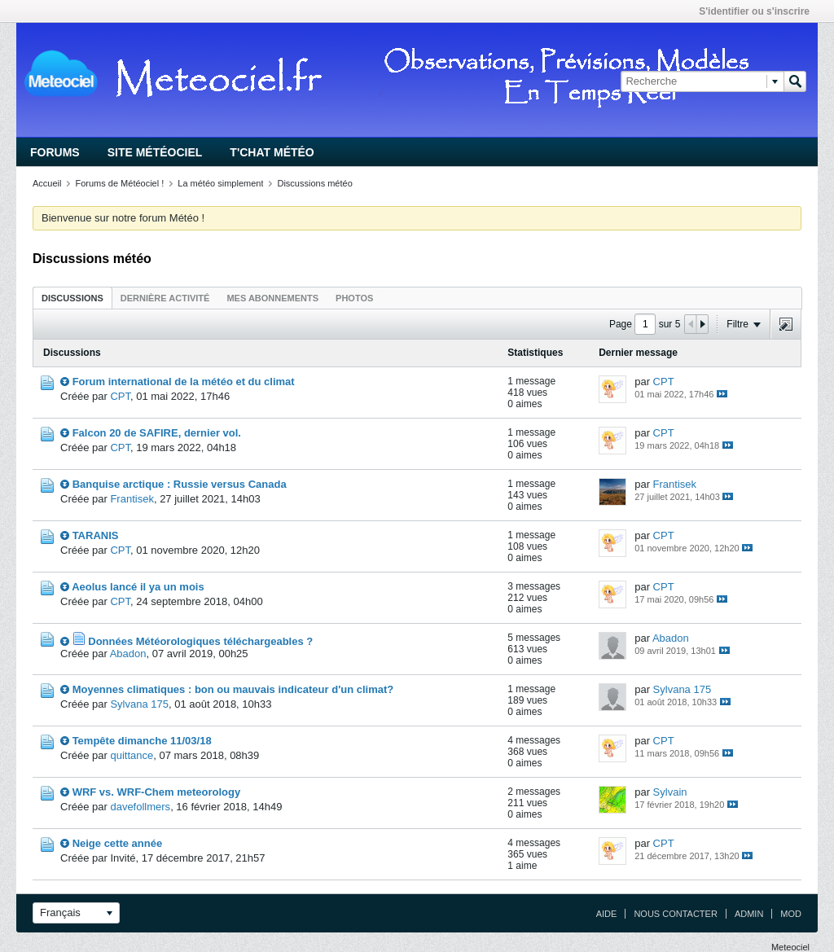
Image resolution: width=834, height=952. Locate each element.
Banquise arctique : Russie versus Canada (179, 484)
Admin (749, 914)
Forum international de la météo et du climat (183, 381)
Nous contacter (675, 914)
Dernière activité (165, 298)
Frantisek (131, 499)
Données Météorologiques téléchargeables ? (200, 641)
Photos (354, 298)
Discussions (72, 298)
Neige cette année (117, 843)
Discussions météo (314, 183)
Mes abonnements (272, 298)
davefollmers (140, 807)
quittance (131, 755)
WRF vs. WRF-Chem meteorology (156, 792)
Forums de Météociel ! (119, 183)
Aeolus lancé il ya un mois (138, 587)
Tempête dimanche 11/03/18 (142, 741)
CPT (120, 396)
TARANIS (95, 535)
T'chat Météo (272, 152)
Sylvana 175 (139, 704)
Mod (790, 914)
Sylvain (670, 792)
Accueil (47, 183)
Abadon (128, 653)
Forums (55, 152)
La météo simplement (220, 183)
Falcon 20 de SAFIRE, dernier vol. (156, 433)
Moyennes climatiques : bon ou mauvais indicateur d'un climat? (233, 689)
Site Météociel (155, 152)
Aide (606, 914)
